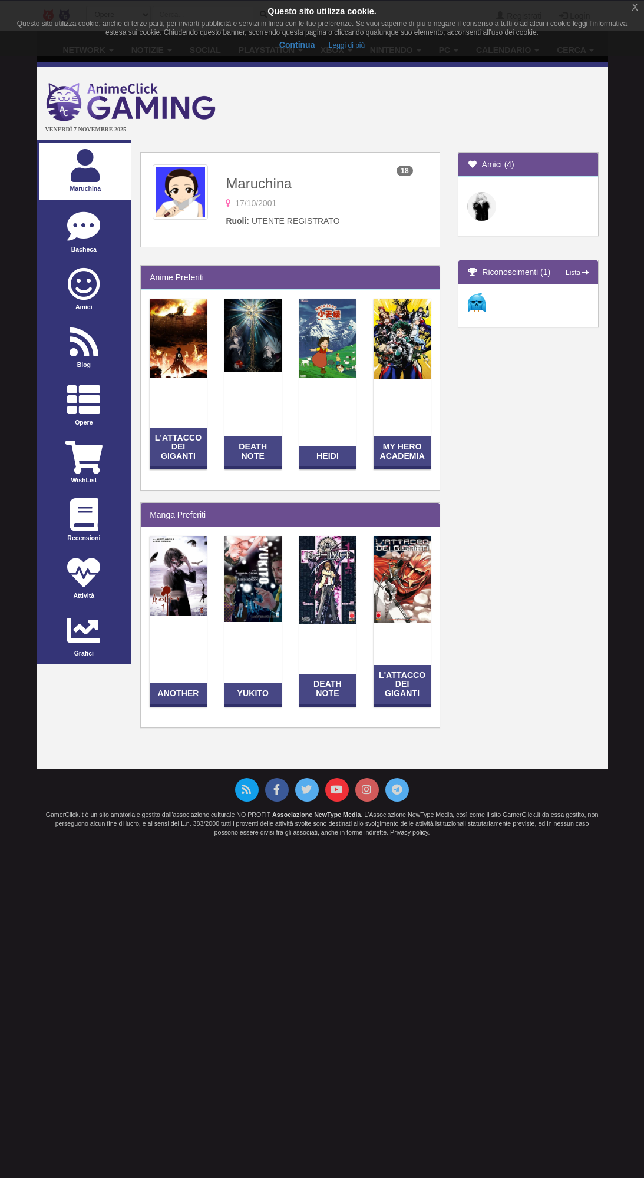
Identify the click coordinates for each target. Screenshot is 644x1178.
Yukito (253, 693)
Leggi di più (347, 45)
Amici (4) (490, 164)
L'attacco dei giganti (178, 447)
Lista (577, 273)
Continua (297, 44)
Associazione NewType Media (316, 814)
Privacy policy (409, 832)
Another (178, 693)
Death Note (253, 451)
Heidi (327, 456)
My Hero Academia (402, 451)
